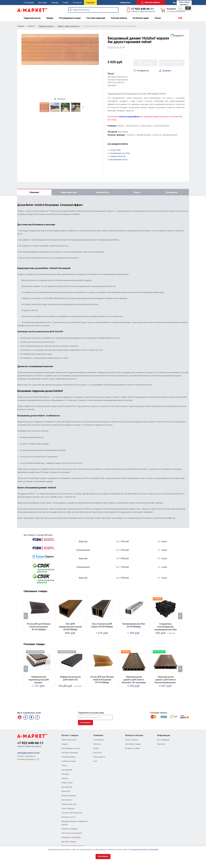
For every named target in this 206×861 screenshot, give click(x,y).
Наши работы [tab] (103, 192)
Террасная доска (31, 18)
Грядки (49, 18)
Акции (65, 2)
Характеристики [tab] (69, 192)
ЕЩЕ (180, 18)
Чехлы (157, 18)
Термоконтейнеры (70, 829)
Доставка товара (133, 744)
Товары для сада (69, 804)
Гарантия (161, 744)
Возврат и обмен (132, 748)
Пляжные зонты (69, 817)
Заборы (65, 778)
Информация (163, 735)
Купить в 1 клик (172, 63)
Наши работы (99, 757)
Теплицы (65, 774)
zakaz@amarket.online (28, 753)
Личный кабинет (150, 2)
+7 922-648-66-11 (142, 8)
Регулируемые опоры (70, 18)
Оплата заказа (131, 740)
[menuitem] (32, 18)
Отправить (85, 722)
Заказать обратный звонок (143, 11)
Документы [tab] (172, 192)
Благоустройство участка (73, 846)
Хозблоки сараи (141, 18)
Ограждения (67, 770)
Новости (97, 744)
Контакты (77, 2)
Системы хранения (95, 18)
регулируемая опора (118, 159)
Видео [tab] (137, 192)
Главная (20, 26)
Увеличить (60, 99)
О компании (29, 2)
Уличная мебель (119, 18)
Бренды (55, 2)
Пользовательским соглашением (143, 849)
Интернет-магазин (134, 735)
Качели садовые (69, 795)
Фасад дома (67, 787)
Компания (98, 735)
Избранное (123, 2)
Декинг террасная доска (68, 26)
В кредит (90, 2)
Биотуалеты (67, 800)
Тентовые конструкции (72, 833)
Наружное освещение (71, 837)
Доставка (42, 2)
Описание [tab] (34, 192)
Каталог (31, 26)
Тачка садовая (68, 808)
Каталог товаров (70, 735)
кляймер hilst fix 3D (117, 156)
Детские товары (69, 842)
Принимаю (103, 856)
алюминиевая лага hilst (119, 153)
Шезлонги (66, 791)
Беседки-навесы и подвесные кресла (75, 823)
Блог (95, 761)
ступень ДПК (115, 150)
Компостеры (67, 783)
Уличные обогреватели (72, 813)
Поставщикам (163, 740)
